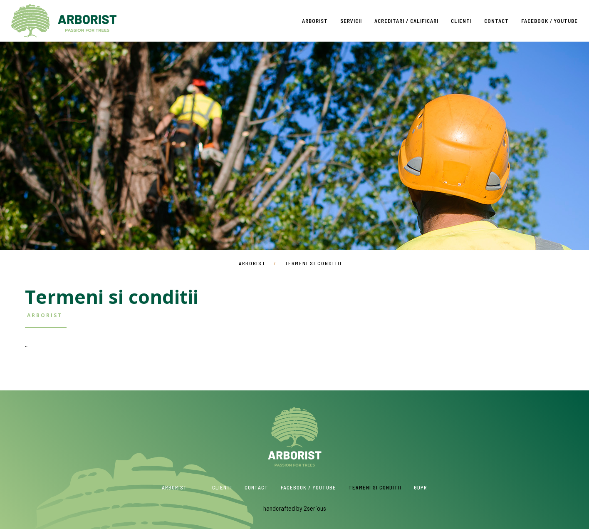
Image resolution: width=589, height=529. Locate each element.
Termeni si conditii (375, 487)
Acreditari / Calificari (406, 20)
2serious (315, 508)
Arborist (63, 20)
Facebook (534, 20)
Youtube (566, 20)
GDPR (420, 487)
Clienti (461, 20)
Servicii (351, 20)
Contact (496, 20)
